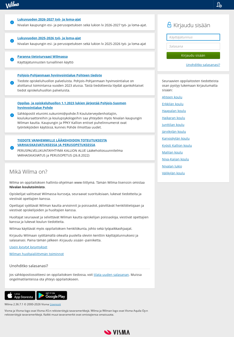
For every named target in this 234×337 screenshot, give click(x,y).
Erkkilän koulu (172, 104)
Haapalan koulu (174, 111)
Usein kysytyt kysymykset (28, 247)
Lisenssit (55, 304)
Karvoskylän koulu (176, 138)
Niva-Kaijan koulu (175, 159)
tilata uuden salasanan (111, 274)
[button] (222, 5)
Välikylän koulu (173, 173)
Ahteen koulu (172, 97)
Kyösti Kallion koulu (177, 145)
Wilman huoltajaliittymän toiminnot (36, 254)
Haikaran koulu (173, 118)
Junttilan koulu (173, 125)
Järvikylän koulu (174, 131)
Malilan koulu (172, 152)
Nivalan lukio (172, 166)
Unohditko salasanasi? (203, 65)
